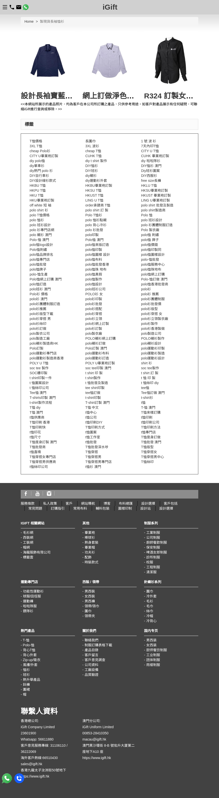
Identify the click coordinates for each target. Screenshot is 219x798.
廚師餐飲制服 (156, 542)
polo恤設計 (93, 284)
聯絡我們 (91, 640)
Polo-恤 (29, 645)
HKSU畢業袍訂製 (154, 190)
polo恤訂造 (38, 284)
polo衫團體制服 (153, 299)
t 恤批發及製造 (96, 383)
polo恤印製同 (151, 250)
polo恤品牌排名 (41, 255)
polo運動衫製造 (153, 353)
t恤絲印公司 (39, 467)
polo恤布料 (93, 259)
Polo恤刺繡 (38, 250)
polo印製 (92, 235)
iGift (110, 7)
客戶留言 (91, 655)
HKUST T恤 (94, 195)
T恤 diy (35, 407)
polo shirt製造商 (153, 210)
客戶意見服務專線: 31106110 (43, 745)
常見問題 (35, 508)
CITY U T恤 (150, 151)
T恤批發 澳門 (151, 442)
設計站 (145, 508)
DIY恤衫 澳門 (151, 166)
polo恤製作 (93, 279)
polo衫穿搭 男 (40, 319)
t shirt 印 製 (94, 373)
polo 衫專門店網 (42, 230)
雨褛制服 (153, 665)
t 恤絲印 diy (150, 383)
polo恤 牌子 (150, 240)
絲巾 (149, 611)
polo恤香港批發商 (154, 284)
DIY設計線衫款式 (43, 181)
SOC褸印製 (38, 373)
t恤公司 (91, 417)
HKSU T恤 (93, 190)
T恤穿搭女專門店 (43, 457)
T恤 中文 (92, 407)
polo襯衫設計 (151, 343)
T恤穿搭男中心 (152, 457)
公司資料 (91, 665)
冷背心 (151, 621)
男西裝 (90, 591)
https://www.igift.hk (35, 776)
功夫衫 (90, 552)
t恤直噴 (35, 452)
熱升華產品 (31, 680)
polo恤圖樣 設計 (97, 255)
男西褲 (90, 601)
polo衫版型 (149, 309)
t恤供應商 (37, 417)
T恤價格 (36, 141)
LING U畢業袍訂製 (155, 200)
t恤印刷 (146, 417)
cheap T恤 (93, 151)
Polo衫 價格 (39, 294)
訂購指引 (58, 508)
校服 (149, 562)
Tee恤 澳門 (38, 393)
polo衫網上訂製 (97, 324)
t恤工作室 (92, 437)
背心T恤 (29, 650)
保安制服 (153, 547)
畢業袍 (90, 533)
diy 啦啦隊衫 (150, 161)
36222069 (28, 752)
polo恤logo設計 (41, 245)
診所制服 (153, 557)
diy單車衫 (37, 166)
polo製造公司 (151, 333)
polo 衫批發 (94, 230)
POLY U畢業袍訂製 (100, 363)
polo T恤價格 (40, 215)
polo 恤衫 (37, 220)
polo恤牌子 (38, 269)
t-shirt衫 (147, 398)
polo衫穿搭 (93, 314)
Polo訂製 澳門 (96, 348)
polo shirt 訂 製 (96, 210)
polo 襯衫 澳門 (41, 235)
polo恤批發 (38, 264)
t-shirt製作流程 (41, 403)
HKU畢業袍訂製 (42, 200)
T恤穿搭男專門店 (98, 462)
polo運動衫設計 (153, 358)
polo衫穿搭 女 (151, 314)
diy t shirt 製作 (96, 161)
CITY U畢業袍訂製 (44, 156)
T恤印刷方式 (95, 427)
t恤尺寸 (35, 437)
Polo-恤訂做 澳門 (154, 279)
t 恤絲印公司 (39, 388)
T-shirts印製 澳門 (43, 398)
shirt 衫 (146, 363)
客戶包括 (171, 503)
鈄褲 (26, 685)
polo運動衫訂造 (97, 358)
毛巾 (149, 606)
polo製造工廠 (40, 338)
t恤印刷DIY (93, 422)
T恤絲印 (147, 462)
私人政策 (50, 503)
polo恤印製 (93, 250)
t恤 (143, 403)
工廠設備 (91, 670)
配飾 (88, 557)
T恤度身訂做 (151, 437)
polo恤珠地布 (151, 269)
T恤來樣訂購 (151, 412)
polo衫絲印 (38, 324)
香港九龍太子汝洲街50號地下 (43, 770)
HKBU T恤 (38, 185)
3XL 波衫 (92, 146)
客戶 (69, 503)
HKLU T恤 (149, 185)
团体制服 (153, 660)
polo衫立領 (93, 319)
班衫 (26, 675)
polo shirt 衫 (39, 210)
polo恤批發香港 (97, 264)
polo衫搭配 (93, 309)
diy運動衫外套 (96, 181)
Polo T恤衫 (93, 215)
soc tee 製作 (39, 368)
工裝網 (28, 542)
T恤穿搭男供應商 (43, 462)
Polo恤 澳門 (94, 240)
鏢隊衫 (28, 611)
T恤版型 (147, 447)
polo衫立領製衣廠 (154, 319)
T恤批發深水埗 (96, 447)
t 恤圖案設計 (39, 383)
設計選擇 (148, 503)
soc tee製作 (150, 368)
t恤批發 (91, 442)
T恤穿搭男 (93, 457)
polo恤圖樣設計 (153, 255)
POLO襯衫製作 (152, 338)
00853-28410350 (95, 733)
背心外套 (30, 655)
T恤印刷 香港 (40, 422)
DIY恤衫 (91, 166)
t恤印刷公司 (150, 422)
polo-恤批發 (150, 259)
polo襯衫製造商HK (44, 343)
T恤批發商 (38, 447)
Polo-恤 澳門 (39, 240)
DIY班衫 (91, 171)
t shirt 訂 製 (149, 373)
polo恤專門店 (40, 259)
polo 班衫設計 (151, 220)
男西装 (151, 640)
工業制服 (153, 533)
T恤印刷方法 (151, 427)
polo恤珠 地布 (96, 269)
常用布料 (80, 508)
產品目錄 (91, 650)
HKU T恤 (36, 195)
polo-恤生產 (39, 274)
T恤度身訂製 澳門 (43, 442)
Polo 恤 (146, 215)
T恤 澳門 (36, 412)
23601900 (28, 733)
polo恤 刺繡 (150, 235)
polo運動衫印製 (153, 348)
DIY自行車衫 (39, 176)
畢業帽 (90, 547)
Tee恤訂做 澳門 (153, 393)
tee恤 (145, 388)
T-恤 (26, 640)
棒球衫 (90, 537)
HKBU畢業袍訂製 (98, 185)
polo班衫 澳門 (40, 289)
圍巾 (88, 611)
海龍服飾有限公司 (37, 552)
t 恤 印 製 (148, 378)
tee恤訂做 (92, 393)
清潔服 (151, 572)
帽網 (26, 547)
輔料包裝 (103, 508)
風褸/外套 (30, 665)
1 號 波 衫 (148, 141)
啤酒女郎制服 (156, 552)
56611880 (46, 739)
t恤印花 (35, 432)
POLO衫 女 (94, 294)
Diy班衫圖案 (150, 171)
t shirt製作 (93, 378)
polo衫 (146, 289)
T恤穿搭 (91, 452)
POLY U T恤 (39, 363)
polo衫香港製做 (153, 329)
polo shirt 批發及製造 (157, 205)
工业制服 (153, 655)
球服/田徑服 (32, 596)
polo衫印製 (93, 299)
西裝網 (28, 537)
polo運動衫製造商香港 (47, 358)
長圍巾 (90, 141)
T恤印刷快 (38, 427)
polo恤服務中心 (153, 264)
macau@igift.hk (94, 739)
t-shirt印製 (93, 398)
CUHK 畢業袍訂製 (155, 156)
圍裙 (26, 689)
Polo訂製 (36, 348)
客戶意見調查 (95, 660)
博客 (107, 503)
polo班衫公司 (95, 289)
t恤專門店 (148, 432)
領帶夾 (90, 616)
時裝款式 (91, 562)
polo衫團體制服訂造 (45, 304)
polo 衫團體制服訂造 (157, 225)
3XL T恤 (36, 146)
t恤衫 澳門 (93, 467)
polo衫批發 (93, 304)
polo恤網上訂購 (153, 274)
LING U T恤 (94, 200)
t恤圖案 (91, 432)
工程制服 (153, 567)
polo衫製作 (149, 324)
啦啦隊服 (30, 606)
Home (29, 21)
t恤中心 (91, 412)
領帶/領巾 (92, 606)
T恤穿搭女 (149, 452)
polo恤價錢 (149, 245)
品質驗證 (91, 675)
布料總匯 (126, 503)
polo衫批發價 (151, 304)
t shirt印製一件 (41, 378)
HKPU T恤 (38, 190)
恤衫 (26, 670)
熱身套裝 (91, 542)
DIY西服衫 (149, 176)
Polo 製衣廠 (150, 230)
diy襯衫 (91, 176)
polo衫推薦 (38, 309)
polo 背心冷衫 (96, 225)
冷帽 (149, 616)
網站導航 (88, 503)
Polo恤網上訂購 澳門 (46, 279)
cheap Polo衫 (40, 151)
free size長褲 (151, 181)
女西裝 (90, 596)
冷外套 (151, 596)
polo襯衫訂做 (95, 343)
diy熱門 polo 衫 (41, 171)
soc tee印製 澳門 (98, 368)
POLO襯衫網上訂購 (100, 338)
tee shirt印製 (95, 388)
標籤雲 (28, 557)
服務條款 (28, 503)
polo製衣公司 (40, 333)
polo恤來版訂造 (97, 245)
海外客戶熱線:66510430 (39, 758)
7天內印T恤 (150, 146)
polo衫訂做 (38, 329)
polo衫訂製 (93, 329)
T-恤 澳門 (148, 407)
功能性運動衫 (33, 591)
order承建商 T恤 (97, 205)
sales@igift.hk (31, 764)
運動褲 (28, 601)
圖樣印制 (125, 508)
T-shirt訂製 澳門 (97, 403)
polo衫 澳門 (38, 299)
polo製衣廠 (93, 333)
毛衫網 (28, 533)
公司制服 (153, 537)
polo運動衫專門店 (43, 353)
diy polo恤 (37, 161)
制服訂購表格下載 (98, 645)
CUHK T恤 (93, 156)
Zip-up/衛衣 (32, 660)
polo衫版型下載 (41, 314)
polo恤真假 (93, 274)
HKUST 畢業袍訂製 (156, 195)
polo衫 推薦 (150, 294)
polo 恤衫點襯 (96, 220)
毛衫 (149, 601)
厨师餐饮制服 (156, 650)
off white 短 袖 (40, 205)
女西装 (151, 645)
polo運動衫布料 (97, 353)
